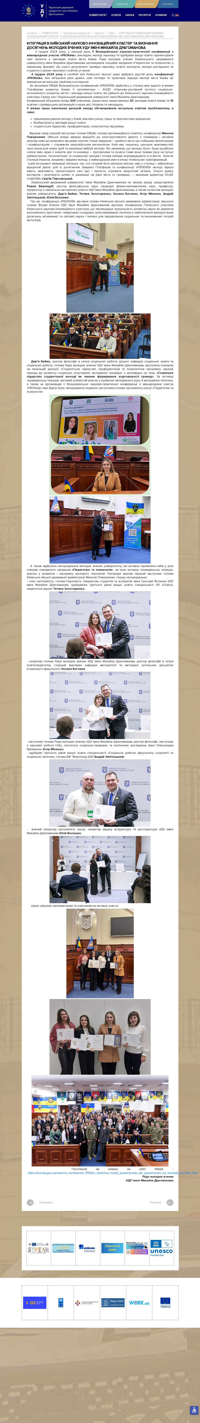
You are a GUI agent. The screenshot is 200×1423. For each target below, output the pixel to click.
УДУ (42, 10)
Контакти (168, 4)
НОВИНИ (161, 15)
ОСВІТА (116, 15)
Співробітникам (146, 4)
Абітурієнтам (101, 4)
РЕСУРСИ (145, 15)
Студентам (125, 4)
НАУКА (129, 15)
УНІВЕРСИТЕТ (98, 15)
